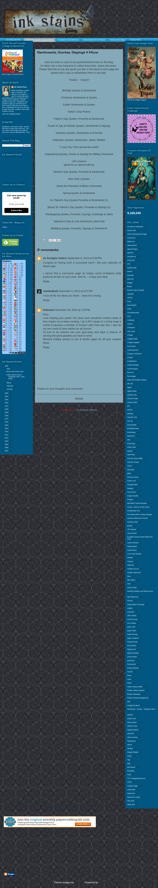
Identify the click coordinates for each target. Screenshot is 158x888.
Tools (129, 775)
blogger (130, 283)
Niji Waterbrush (132, 597)
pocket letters (132, 657)
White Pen (131, 805)
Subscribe (16, 210)
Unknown (48, 310)
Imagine (130, 499)
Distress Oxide (132, 398)
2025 (7, 393)
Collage (130, 335)
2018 (7, 416)
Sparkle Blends (132, 730)
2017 (7, 419)
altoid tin (130, 253)
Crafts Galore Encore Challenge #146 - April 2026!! (15, 377)
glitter (129, 473)
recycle (129, 672)
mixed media (132, 587)
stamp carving (132, 737)
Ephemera (131, 436)
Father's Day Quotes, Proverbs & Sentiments (79, 118)
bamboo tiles (132, 268)
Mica (129, 576)
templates (130, 771)
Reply (46, 281)
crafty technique (133, 365)
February (10, 386)
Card (129, 301)
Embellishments (133, 428)
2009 (7, 444)
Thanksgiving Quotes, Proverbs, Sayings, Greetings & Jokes (79, 214)
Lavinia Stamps (133, 543)
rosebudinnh (50, 291)
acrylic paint (131, 230)
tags (128, 763)
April (8, 369)
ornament (130, 612)
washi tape (131, 789)
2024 (7, 396)
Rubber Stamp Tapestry (135, 690)
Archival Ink (131, 256)
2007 (7, 451)
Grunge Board (132, 485)
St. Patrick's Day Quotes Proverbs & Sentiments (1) (79, 200)
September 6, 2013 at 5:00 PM (84, 258)
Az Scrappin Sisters (55, 258)
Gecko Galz (131, 447)
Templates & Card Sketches (68, 40)
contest (130, 357)
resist (129, 679)
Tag (128, 760)
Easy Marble (131, 425)
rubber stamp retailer (134, 687)
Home (79, 398)
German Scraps (133, 462)
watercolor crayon (133, 797)
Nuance (130, 601)
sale (128, 702)
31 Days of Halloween (135, 227)
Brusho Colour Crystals (135, 290)
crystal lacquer (132, 369)
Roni (28, 132)
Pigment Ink (131, 649)
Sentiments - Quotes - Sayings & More (141, 709)
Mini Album (131, 580)
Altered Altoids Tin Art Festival (94, 40)
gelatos (130, 451)
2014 (7, 428)
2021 (7, 406)
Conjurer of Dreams (134, 354)
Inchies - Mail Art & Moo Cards (138, 507)
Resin (129, 675)
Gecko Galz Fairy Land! (15, 371)
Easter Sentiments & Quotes (79, 104)
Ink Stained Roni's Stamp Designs (139, 514)
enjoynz (79, 882)
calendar (130, 294)
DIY (128, 406)
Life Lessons (79, 161)
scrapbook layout (133, 705)
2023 (7, 399)
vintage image (132, 786)
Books (129, 286)
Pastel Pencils (132, 642)
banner (129, 271)
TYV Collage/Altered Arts (136, 778)
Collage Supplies (133, 342)
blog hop (130, 279)
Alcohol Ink (131, 238)
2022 (7, 403)
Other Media (131, 616)
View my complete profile (11, 114)
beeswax (130, 275)
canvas (129, 298)
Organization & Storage (135, 604)
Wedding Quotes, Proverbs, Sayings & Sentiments (79, 228)
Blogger (103, 882)
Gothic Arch (131, 481)
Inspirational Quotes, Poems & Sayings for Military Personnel (79, 154)
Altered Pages (132, 249)
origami (130, 608)
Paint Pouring (132, 619)
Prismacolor (131, 664)
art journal (131, 260)
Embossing (131, 432)
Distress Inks (132, 395)
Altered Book (132, 245)
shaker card (131, 718)
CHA (129, 316)
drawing (130, 414)
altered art (131, 241)
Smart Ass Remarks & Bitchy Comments (79, 186)
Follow (4, 227)
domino (130, 410)
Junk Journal (132, 533)
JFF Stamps (131, 529)
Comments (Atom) (86, 410)
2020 (7, 409)
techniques (131, 767)
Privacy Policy (136, 40)
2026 (7, 366)
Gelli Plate (131, 455)
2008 (7, 447)
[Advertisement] (33, 850)
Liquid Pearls (132, 550)
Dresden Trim (132, 417)
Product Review (133, 668)
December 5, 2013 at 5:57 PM (75, 291)
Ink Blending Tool (133, 511)
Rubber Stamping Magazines (138, 698)
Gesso (129, 466)
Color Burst (131, 346)
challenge (130, 320)
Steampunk (131, 741)
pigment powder (133, 653)
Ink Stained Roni (20, 87)
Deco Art (130, 372)
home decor (131, 492)
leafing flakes (132, 546)
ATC (128, 264)
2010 (7, 441)
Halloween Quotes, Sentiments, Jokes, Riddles (79, 140)
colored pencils (132, 350)
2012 (7, 435)
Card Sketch (131, 305)
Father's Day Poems (79, 111)
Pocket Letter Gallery (117, 40)
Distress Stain (132, 402)
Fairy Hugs (131, 443)
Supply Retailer (132, 752)
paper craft (131, 627)
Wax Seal (130, 801)
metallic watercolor (134, 572)
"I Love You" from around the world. (79, 147)
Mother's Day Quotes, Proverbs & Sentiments (79, 171)
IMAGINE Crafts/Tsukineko (137, 503)
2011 (7, 438)
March (9, 383)
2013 (7, 431)
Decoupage (131, 376)
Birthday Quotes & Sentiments (79, 90)
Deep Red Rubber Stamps (136, 380)
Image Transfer (132, 496)
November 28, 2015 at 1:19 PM (72, 310)
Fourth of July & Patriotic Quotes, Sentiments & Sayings (79, 125)
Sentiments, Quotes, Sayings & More (39, 40)
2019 (7, 412)
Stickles (130, 748)
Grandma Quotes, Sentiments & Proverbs (79, 133)
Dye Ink (130, 421)
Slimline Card (132, 726)
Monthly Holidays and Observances (140, 591)
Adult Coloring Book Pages (137, 234)
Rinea (129, 683)
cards (129, 309)
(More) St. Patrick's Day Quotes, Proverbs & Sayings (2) (79, 207)
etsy (128, 440)
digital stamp (132, 391)
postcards (130, 660)
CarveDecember (133, 313)
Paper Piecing (132, 634)
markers (130, 561)
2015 (7, 425)
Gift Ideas (130, 470)
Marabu (130, 558)
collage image (132, 339)
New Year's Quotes (79, 178)
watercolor (131, 793)
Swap (129, 756)
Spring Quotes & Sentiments (79, 193)
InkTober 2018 (132, 522)
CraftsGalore (132, 361)
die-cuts (130, 384)
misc (129, 584)
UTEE (129, 782)
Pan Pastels (131, 623)
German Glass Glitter (135, 458)
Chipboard (131, 327)
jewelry (129, 526)
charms (130, 324)
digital (129, 387)
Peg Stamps (131, 645)
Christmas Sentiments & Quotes (79, 97)
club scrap (131, 331)
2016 (7, 422)
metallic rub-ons (133, 569)
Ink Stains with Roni (14, 40)
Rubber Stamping (133, 694)
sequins (130, 715)
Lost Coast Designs (134, 554)
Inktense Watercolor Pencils (137, 518)
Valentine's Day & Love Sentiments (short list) (79, 221)
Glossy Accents (133, 477)
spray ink (130, 733)
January (10, 389)
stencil (129, 745)
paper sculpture (133, 638)
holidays (130, 488)
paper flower (131, 631)
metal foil (130, 565)
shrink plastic (132, 722)
